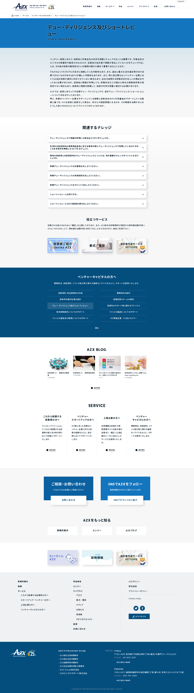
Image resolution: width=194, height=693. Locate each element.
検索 (180, 6)
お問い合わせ (169, 6)
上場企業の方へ (28, 605)
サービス (109, 6)
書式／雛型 (81, 600)
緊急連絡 (133, 586)
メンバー (130, 6)
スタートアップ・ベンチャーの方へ (35, 600)
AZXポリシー (134, 581)
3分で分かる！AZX (84, 619)
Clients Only (135, 598)
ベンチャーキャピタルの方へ (33, 609)
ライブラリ (143, 6)
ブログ (79, 595)
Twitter (135, 608)
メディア (79, 605)
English (181, 1)
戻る (97, 328)
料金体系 (77, 581)
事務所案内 (87, 6)
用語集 (79, 614)
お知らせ (80, 609)
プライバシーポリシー (138, 591)
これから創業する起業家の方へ (34, 595)
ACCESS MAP (123, 662)
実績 (99, 6)
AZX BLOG (140, 616)
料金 (120, 6)
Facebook (142, 608)
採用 (155, 6)
